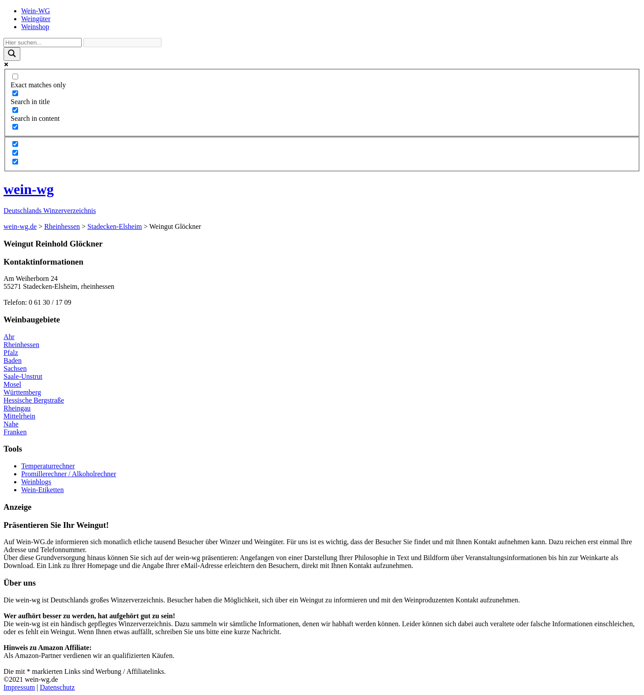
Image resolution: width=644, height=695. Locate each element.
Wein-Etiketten (42, 489)
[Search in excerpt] (15, 127)
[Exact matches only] (15, 76)
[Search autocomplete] (122, 42)
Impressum (19, 687)
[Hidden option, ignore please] (15, 144)
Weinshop (35, 26)
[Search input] (43, 42)
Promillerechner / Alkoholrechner (68, 474)
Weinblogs (36, 482)
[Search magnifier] (12, 54)
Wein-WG (35, 11)
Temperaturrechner (48, 466)
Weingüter (35, 18)
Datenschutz (57, 687)
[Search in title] (15, 93)
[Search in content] (15, 110)
